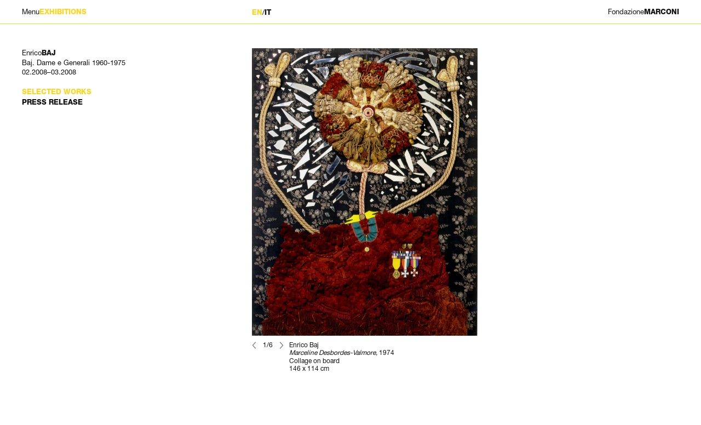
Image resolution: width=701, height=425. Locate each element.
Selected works (56, 92)
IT (268, 12)
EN (257, 12)
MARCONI (643, 11)
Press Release (52, 102)
